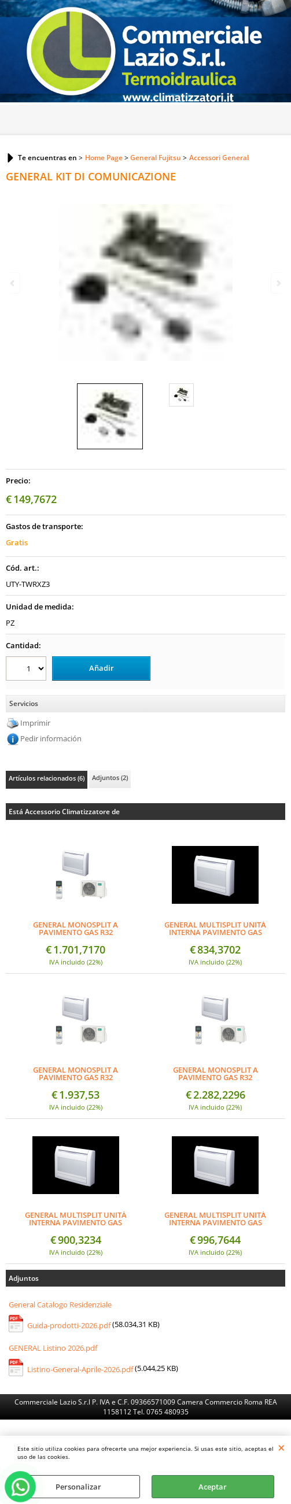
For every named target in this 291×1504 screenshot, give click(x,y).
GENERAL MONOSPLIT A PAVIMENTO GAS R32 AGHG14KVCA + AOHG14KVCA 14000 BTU (215, 1073)
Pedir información (51, 738)
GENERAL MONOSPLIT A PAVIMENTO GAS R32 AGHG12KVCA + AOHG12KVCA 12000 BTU (76, 1073)
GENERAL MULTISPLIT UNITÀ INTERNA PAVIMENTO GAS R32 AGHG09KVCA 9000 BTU (215, 928)
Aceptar (212, 1486)
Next (277, 283)
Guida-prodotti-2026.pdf (68, 1325)
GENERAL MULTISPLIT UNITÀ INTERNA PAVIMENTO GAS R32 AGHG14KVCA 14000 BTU (215, 1218)
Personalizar (78, 1486)
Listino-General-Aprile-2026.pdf (80, 1369)
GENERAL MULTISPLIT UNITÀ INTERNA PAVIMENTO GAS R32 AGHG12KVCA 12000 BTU (76, 1218)
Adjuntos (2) (110, 777)
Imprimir (35, 723)
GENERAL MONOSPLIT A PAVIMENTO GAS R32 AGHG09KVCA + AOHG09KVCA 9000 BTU (75, 928)
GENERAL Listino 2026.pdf (53, 1348)
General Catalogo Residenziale (60, 1304)
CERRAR (281, 1447)
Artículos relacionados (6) (46, 778)
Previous (13, 283)
